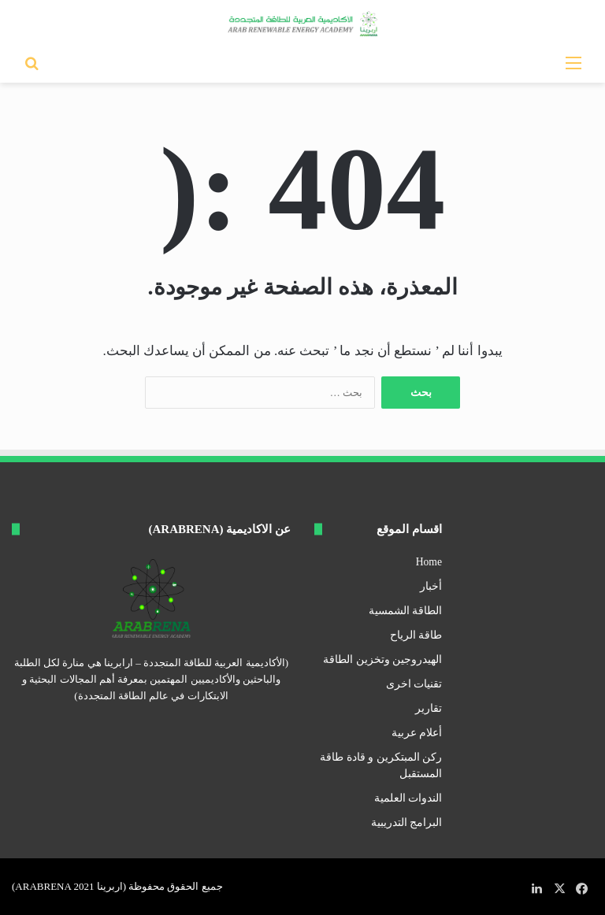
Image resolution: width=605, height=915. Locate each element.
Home (429, 562)
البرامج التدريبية (406, 822)
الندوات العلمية (408, 798)
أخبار (431, 586)
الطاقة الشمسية (405, 611)
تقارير (428, 708)
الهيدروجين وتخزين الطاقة (382, 659)
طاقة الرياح (416, 635)
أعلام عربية (417, 733)
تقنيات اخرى (414, 684)
